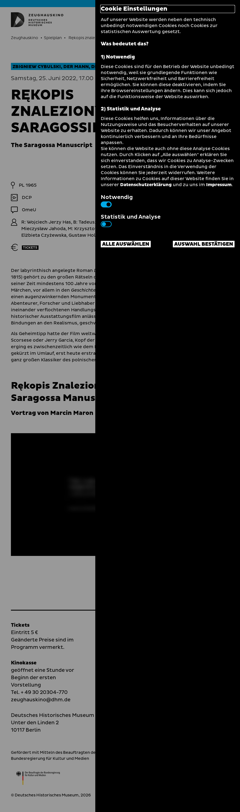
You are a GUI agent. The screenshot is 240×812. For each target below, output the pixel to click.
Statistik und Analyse (131, 220)
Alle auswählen (125, 244)
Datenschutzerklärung (146, 184)
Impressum (219, 184)
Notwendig (117, 200)
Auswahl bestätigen (203, 244)
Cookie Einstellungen (134, 9)
